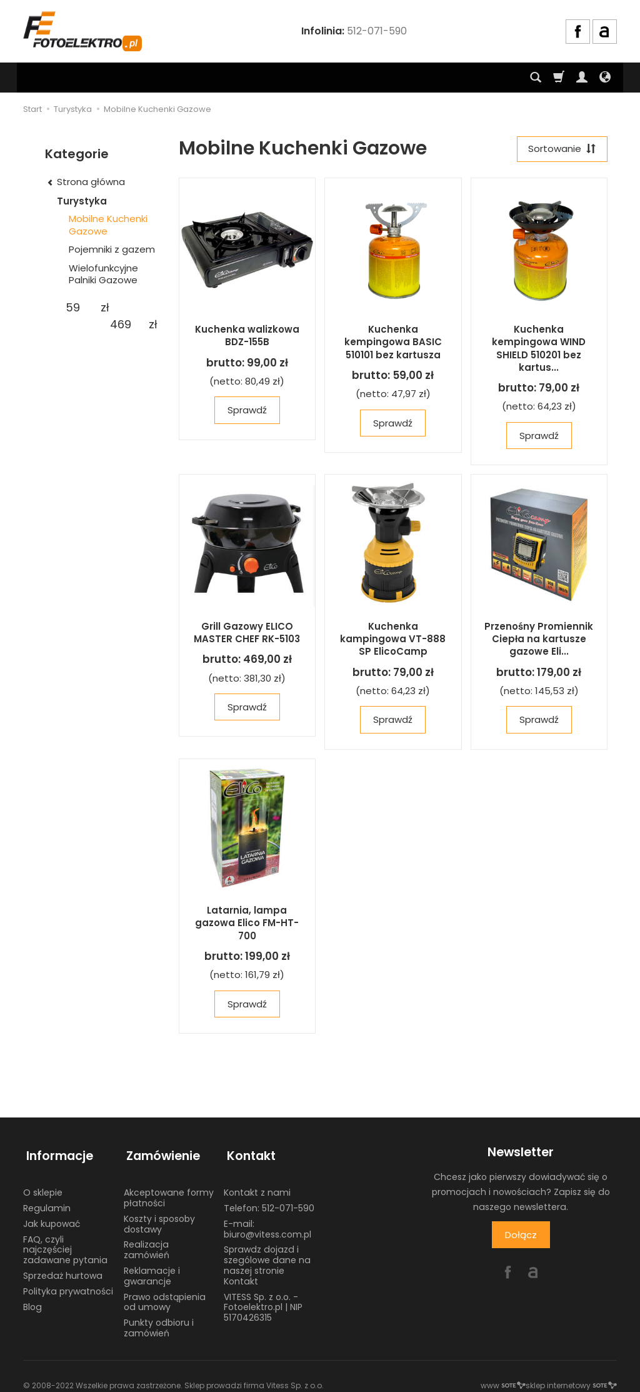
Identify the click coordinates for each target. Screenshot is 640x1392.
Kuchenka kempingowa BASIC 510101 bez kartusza (393, 343)
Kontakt (248, 1153)
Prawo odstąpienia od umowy (165, 1296)
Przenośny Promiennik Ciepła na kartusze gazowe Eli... (538, 640)
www (503, 1379)
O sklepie (42, 1187)
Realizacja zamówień (146, 1244)
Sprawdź (247, 411)
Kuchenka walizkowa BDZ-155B (247, 337)
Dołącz (521, 1236)
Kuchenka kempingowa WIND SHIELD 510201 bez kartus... (539, 349)
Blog (32, 1300)
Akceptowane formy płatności (169, 1192)
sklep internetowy (571, 1379)
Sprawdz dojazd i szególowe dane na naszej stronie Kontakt (267, 1259)
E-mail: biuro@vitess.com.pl (267, 1222)
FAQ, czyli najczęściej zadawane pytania (65, 1244)
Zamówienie (161, 1153)
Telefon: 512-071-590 (269, 1202)
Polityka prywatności (68, 1285)
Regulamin (47, 1202)
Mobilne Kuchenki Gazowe (108, 225)
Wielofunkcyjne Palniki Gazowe (103, 274)
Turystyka (82, 201)
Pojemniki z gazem (112, 249)
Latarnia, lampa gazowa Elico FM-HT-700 (247, 924)
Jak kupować (51, 1217)
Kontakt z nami (257, 1187)
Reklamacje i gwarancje (152, 1270)
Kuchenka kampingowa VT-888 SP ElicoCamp (393, 640)
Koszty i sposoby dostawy (159, 1217)
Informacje (56, 1153)
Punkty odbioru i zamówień (159, 1322)
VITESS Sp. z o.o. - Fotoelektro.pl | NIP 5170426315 (263, 1301)
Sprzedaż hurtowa (62, 1270)
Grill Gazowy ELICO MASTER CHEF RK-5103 (247, 634)
